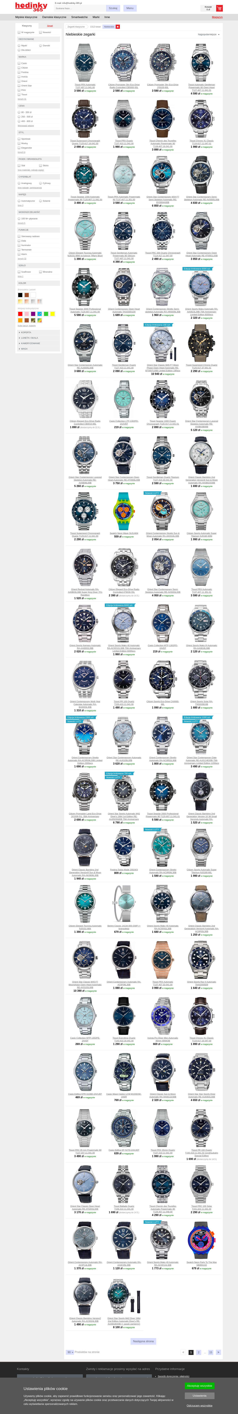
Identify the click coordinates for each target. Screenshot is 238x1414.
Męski (22, 45)
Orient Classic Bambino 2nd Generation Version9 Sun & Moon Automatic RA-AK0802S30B (202, 480)
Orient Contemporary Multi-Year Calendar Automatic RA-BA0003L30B (85, 704)
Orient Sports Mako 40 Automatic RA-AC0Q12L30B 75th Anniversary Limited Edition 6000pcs (124, 648)
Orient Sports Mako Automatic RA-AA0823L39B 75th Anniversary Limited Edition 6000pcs (201, 312)
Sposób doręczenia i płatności (173, 1376)
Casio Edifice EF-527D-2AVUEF (124, 1150)
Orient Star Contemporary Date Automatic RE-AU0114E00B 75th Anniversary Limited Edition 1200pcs (201, 760)
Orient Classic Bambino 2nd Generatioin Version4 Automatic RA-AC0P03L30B (201, 929)
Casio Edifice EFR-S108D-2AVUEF (85, 1094)
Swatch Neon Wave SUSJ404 (124, 533)
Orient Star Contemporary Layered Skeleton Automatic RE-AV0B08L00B (85, 480)
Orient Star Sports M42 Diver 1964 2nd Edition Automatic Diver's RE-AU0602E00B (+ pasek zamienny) (123, 1321)
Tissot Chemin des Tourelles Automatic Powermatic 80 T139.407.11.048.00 (162, 1209)
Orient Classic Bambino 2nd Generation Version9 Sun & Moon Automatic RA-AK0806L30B (85, 872)
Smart (50, 25)
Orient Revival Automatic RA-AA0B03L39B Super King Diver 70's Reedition (85, 592)
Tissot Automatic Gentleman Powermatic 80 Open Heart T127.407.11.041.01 (201, 87)
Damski (44, 45)
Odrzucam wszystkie (200, 1405)
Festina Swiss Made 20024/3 (124, 869)
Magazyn (217, 17)
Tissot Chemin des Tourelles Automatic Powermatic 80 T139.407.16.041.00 (162, 143)
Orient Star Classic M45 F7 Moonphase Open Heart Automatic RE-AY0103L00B (85, 985)
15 (210, 1352)
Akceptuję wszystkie (199, 1385)
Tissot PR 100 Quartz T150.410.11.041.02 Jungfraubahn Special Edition (201, 1153)
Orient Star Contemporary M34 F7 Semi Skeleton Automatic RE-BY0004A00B (163, 200)
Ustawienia (199, 1395)
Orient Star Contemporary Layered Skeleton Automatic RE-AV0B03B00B (201, 424)
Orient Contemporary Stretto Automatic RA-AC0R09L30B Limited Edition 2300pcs (85, 760)
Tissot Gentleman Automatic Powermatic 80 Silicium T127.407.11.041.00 (124, 256)
